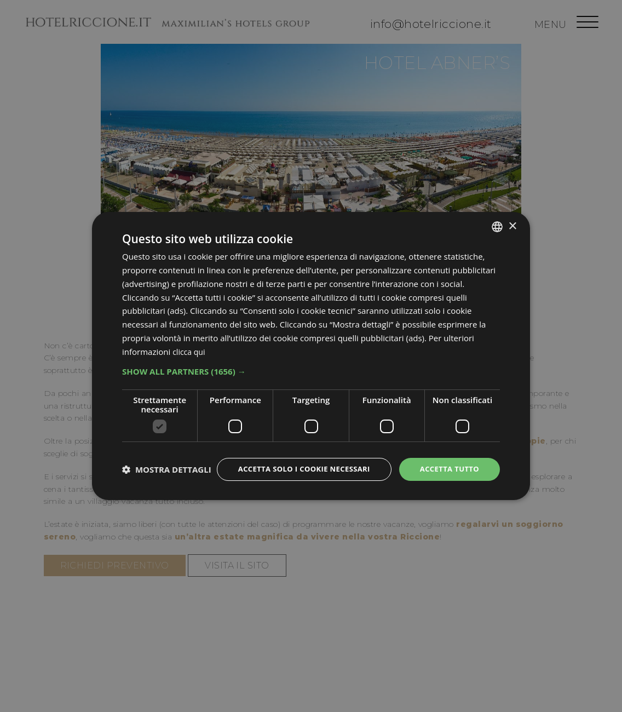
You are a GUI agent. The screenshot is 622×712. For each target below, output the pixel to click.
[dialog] (311, 356)
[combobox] (497, 216)
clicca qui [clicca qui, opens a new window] (190, 341)
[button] (311, 361)
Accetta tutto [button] (447, 460)
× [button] (512, 216)
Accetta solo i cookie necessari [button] (295, 460)
